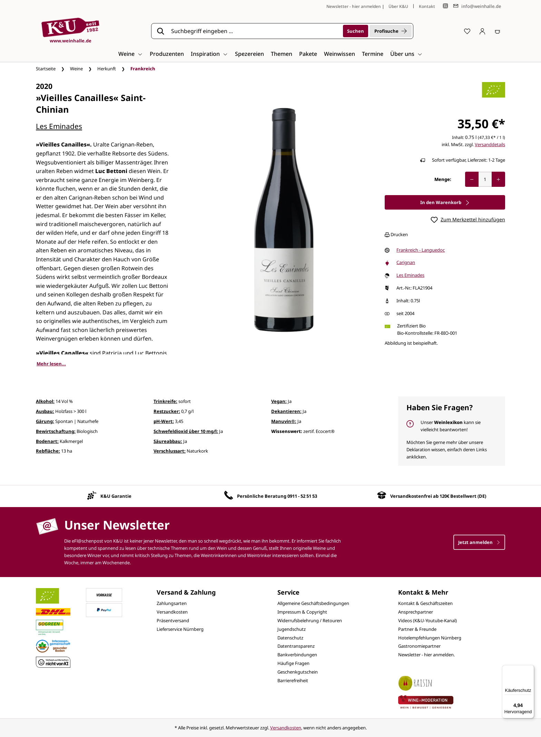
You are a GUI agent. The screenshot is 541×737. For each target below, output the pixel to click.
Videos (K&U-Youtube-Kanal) (427, 620)
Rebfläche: (48, 451)
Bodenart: (47, 441)
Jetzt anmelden (479, 542)
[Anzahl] (485, 179)
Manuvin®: (283, 421)
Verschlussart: (170, 451)
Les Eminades (59, 126)
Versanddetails (490, 144)
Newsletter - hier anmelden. (426, 655)
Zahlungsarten (172, 603)
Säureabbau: (168, 441)
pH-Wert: (164, 421)
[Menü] (530, 669)
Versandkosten (172, 612)
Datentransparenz (296, 646)
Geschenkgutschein (297, 672)
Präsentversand (173, 620)
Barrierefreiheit (292, 680)
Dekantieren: (286, 411)
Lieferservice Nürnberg (180, 629)
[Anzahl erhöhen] (498, 179)
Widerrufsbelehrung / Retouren (309, 620)
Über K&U (398, 6)
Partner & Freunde (417, 629)
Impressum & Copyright (302, 612)
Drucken (396, 234)
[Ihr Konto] (482, 31)
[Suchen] (355, 31)
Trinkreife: (165, 401)
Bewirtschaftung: (56, 431)
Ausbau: (45, 411)
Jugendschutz (291, 629)
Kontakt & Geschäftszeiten (425, 603)
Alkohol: (45, 401)
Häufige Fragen (293, 663)
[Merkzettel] (467, 31)
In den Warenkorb (445, 202)
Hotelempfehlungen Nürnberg (429, 638)
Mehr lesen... (51, 364)
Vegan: (279, 401)
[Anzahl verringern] (472, 179)
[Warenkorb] (497, 31)
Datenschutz (290, 638)
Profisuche (390, 31)
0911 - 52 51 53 (302, 496)
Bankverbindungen (297, 655)
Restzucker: (167, 411)
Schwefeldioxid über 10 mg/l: (186, 431)
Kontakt (427, 6)
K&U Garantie (115, 496)
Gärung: (45, 421)
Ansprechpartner (415, 612)
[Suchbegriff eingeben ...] (255, 31)
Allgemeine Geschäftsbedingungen (313, 603)
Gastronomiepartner (419, 646)
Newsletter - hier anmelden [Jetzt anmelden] (353, 6)
